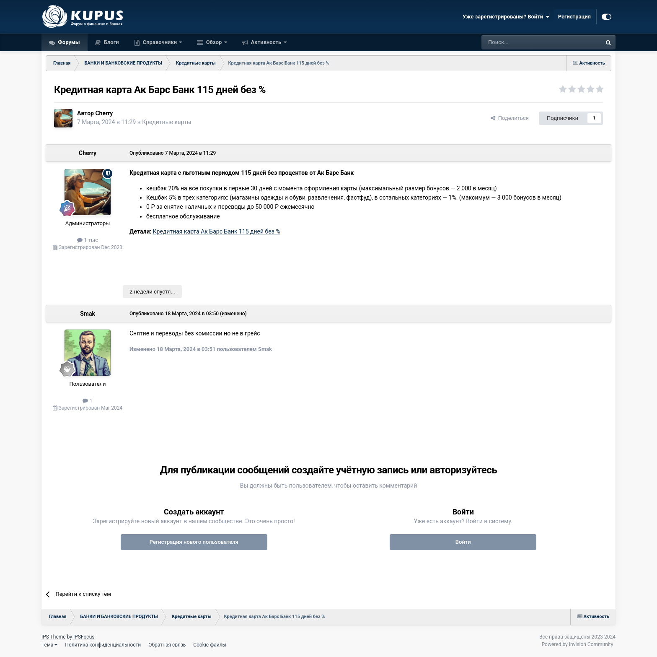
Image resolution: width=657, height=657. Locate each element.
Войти (463, 542)
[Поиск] (522, 42)
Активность (266, 42)
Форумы (68, 42)
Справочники (160, 42)
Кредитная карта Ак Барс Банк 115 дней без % (216, 231)
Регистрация (574, 16)
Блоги (111, 42)
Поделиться (510, 118)
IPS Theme (53, 637)
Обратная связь (167, 645)
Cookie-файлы (209, 645)
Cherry (104, 113)
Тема (49, 645)
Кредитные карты (166, 122)
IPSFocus (83, 637)
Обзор (213, 42)
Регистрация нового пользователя (194, 542)
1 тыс (87, 240)
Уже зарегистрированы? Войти (506, 16)
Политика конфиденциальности (103, 645)
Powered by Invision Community (577, 644)
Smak (87, 313)
